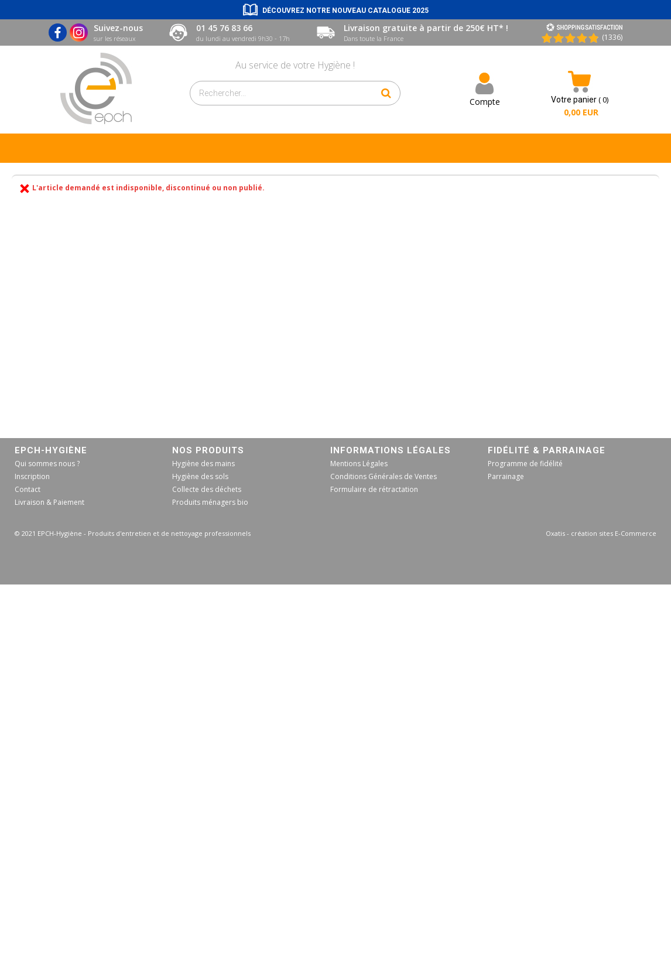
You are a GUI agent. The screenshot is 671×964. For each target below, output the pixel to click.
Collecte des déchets (206, 489)
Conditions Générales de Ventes (383, 476)
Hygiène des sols (200, 476)
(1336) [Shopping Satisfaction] (612, 37)
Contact (27, 489)
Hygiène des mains (203, 464)
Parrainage (506, 476)
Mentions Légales (359, 464)
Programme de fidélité (525, 464)
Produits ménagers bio (210, 502)
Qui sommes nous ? (47, 464)
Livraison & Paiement (49, 502)
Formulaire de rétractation (374, 489)
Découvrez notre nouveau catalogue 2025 (345, 10)
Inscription (32, 476)
